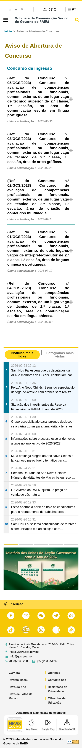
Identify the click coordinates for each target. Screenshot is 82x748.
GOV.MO (14, 672)
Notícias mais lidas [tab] (22, 354)
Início (8, 31)
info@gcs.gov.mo (21, 656)
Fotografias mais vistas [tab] (60, 354)
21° (52, 9)
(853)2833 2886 (19, 661)
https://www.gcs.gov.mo (24, 652)
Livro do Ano (17, 687)
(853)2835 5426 (46, 661)
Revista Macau (18, 679)
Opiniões (54, 672)
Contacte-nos (57, 679)
